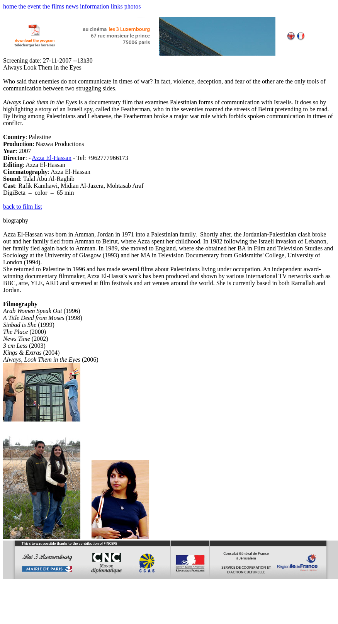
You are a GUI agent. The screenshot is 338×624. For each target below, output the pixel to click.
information (94, 6)
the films (53, 6)
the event (30, 6)
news (72, 6)
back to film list (22, 206)
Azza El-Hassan (51, 158)
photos (132, 6)
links (117, 6)
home (10, 6)
